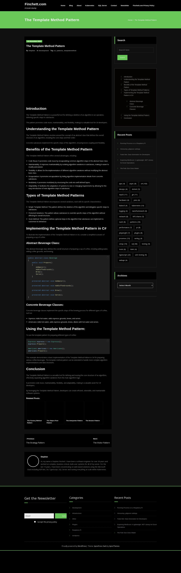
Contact (114, 5)
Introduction (128, 76)
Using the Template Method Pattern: (137, 115)
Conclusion (128, 117)
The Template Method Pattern (146, 20)
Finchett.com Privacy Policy (143, 5)
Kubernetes (89, 5)
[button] (108, 272)
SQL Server (102, 5)
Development (44, 50)
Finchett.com (35, 4)
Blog (71, 5)
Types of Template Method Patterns (136, 89)
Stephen (32, 50)
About (79, 5)
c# (55, 50)
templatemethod (71, 50)
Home (63, 5)
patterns (60, 50)
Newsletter (125, 5)
